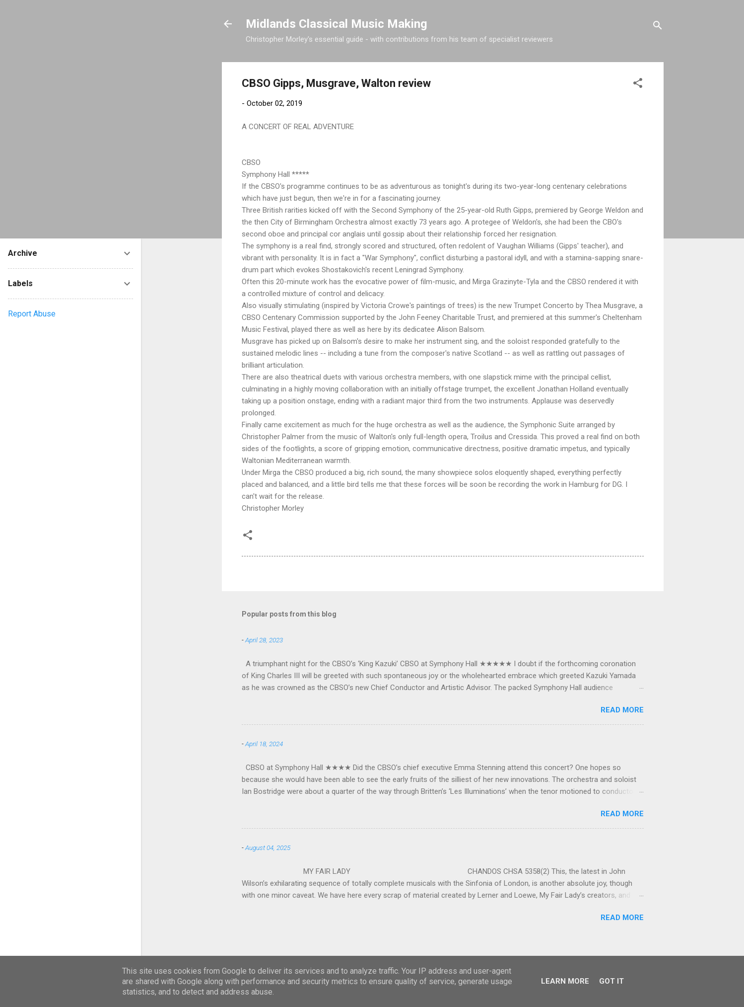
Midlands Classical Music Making (336, 24)
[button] (638, 84)
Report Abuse (32, 313)
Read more (622, 709)
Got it (611, 981)
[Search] (658, 27)
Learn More (565, 981)
